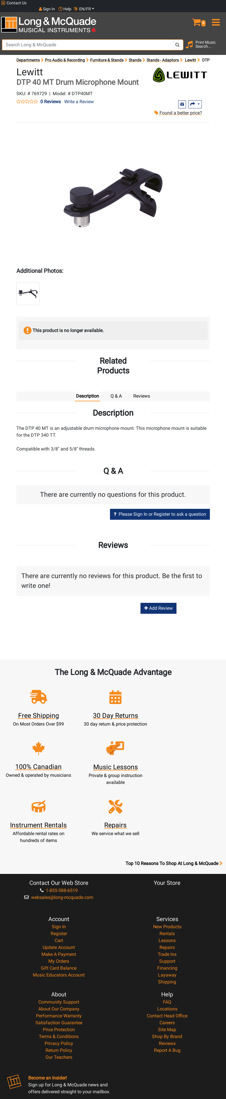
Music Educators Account (59, 911)
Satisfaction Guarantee (58, 958)
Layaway (167, 911)
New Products (167, 862)
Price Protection (59, 965)
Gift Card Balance (59, 904)
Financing (167, 904)
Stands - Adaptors (163, 54)
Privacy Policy (59, 979)
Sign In (59, 862)
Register (59, 869)
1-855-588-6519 (59, 826)
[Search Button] (177, 38)
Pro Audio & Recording (65, 54)
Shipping (167, 917)
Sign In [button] (178, 3)
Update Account (59, 883)
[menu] (216, 13)
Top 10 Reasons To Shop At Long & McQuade (174, 799)
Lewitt (190, 54)
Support (167, 897)
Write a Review (79, 95)
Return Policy (58, 986)
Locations (167, 945)
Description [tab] (87, 390)
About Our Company (58, 945)
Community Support (58, 938)
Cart (59, 876)
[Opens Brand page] (180, 69)
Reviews (167, 979)
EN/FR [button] (214, 3)
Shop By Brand (167, 972)
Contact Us (13, 3)
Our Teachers (58, 993)
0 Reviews (50, 95)
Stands (135, 54)
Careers (167, 958)
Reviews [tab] (141, 390)
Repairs (167, 883)
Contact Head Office (167, 951)
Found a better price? (178, 107)
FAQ (167, 938)
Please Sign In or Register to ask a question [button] (160, 508)
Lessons (167, 876)
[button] (197, 13)
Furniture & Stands (107, 54)
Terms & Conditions (59, 972)
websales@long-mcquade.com (58, 833)
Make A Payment (58, 890)
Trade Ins (167, 890)
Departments (28, 54)
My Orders (58, 897)
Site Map (167, 965)
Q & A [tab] (116, 390)
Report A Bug (167, 986)
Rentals (167, 869)
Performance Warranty (59, 951)
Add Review (158, 602)
